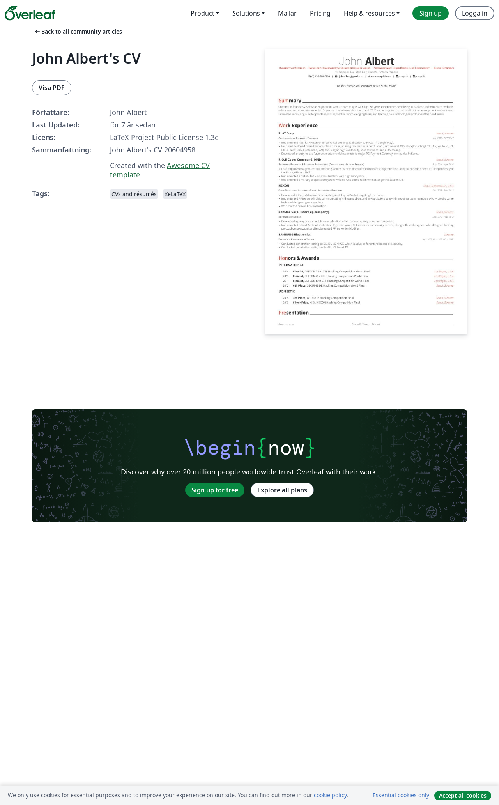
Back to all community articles (78, 31)
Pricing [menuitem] (320, 13)
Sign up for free (214, 490)
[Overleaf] (30, 13)
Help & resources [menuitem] (369, 13)
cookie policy (330, 795)
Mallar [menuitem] (287, 13)
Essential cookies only (401, 795)
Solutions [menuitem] (246, 13)
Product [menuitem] (202, 13)
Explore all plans (282, 490)
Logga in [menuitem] (474, 13)
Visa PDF (52, 87)
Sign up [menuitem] (430, 13)
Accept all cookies (463, 795)
